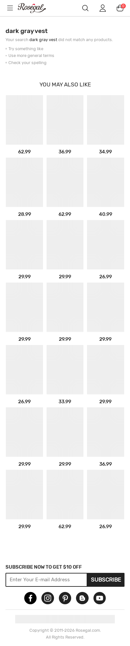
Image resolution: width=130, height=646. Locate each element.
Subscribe (106, 579)
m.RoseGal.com (36, 8)
